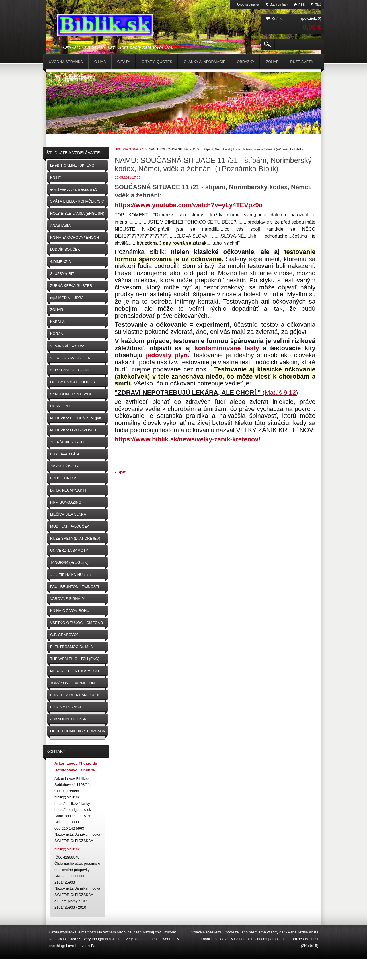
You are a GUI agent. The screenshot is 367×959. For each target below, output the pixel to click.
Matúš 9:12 (280, 392)
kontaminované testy (226, 348)
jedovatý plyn (167, 355)
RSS (301, 4)
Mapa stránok (278, 4)
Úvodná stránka (248, 4)
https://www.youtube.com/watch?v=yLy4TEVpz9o (189, 205)
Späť (122, 472)
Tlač (318, 4)
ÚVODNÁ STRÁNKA (129, 149)
